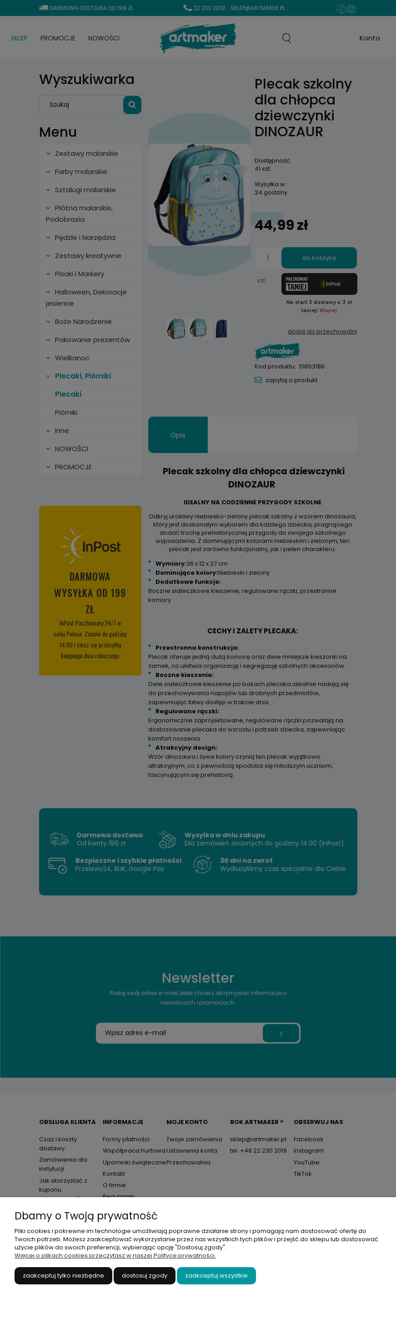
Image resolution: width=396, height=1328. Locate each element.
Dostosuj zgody (144, 1275)
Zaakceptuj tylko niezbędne (63, 1275)
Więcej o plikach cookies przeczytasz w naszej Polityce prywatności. (115, 1255)
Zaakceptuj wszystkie (216, 1275)
